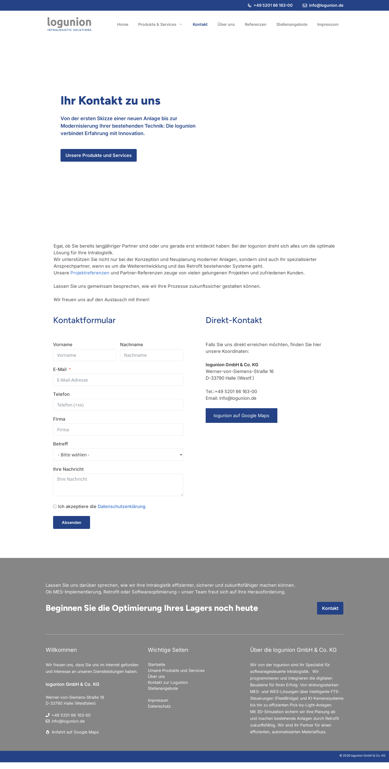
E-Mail (60, 369)
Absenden (71, 522)
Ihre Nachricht (68, 469)
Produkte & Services (163, 24)
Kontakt (200, 24)
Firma (59, 419)
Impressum (327, 24)
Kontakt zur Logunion (168, 682)
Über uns (226, 24)
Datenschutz (159, 706)
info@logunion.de (326, 5)
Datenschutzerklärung (121, 506)
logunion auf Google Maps (241, 415)
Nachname (131, 344)
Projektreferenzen (90, 272)
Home (122, 24)
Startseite (156, 664)
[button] (182, 24)
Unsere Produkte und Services (98, 155)
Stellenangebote (291, 24)
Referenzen (255, 24)
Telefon (61, 394)
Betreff (60, 443)
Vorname (62, 344)
